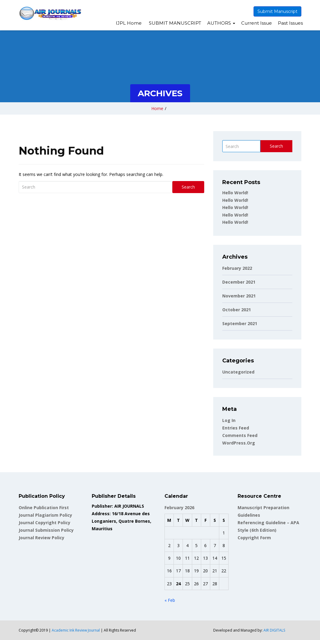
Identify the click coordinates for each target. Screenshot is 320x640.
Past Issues (290, 23)
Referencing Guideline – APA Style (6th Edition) (268, 526)
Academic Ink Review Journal (76, 630)
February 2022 (237, 268)
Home (157, 108)
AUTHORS (221, 23)
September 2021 (239, 323)
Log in (228, 420)
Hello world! (235, 192)
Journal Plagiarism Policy (45, 515)
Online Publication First (44, 507)
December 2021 (238, 282)
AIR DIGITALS (274, 630)
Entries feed (235, 428)
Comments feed (239, 435)
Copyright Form (254, 537)
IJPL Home (129, 23)
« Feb (170, 600)
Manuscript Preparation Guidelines (263, 511)
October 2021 (236, 309)
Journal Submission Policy (46, 530)
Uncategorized (238, 372)
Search (188, 187)
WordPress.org (238, 443)
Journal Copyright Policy (44, 522)
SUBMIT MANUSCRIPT (174, 23)
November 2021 (239, 296)
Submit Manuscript (277, 11)
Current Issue (256, 23)
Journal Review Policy (41, 537)
